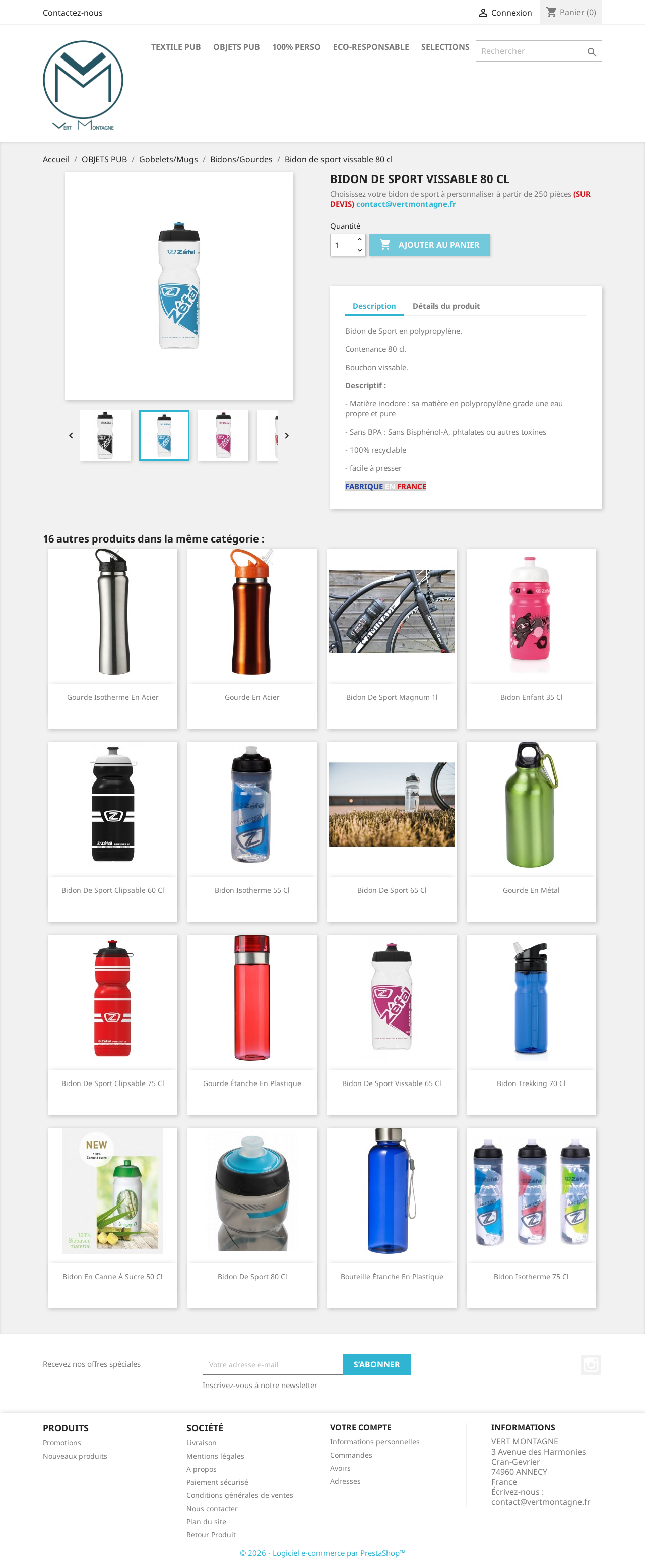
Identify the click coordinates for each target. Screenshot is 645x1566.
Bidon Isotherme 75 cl (531, 1276)
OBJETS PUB (236, 46)
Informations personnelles (375, 1442)
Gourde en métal (531, 890)
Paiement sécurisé (217, 1482)
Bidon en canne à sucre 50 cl (112, 1276)
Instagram (591, 1365)
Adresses (345, 1481)
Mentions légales (215, 1456)
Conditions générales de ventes (239, 1495)
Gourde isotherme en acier (113, 697)
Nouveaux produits (75, 1456)
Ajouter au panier (429, 245)
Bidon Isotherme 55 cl (252, 890)
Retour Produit (211, 1534)
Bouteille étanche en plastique (392, 1276)
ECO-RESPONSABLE (371, 46)
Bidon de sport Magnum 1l (392, 697)
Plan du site (206, 1521)
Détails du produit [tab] (446, 305)
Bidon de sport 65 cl (392, 890)
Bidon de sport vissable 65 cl (391, 1083)
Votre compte (361, 1427)
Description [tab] (374, 305)
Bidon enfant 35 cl (531, 697)
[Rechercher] (539, 51)
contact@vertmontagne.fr (406, 204)
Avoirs (340, 1468)
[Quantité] (342, 245)
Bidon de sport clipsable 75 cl (112, 1083)
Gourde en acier (252, 697)
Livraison (201, 1443)
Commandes (351, 1455)
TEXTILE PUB (176, 46)
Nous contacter (212, 1508)
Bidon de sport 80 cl (252, 1276)
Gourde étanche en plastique (252, 1083)
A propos (201, 1469)
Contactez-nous (73, 12)
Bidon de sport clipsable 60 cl (112, 890)
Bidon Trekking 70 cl (531, 1083)
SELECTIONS (445, 46)
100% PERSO (296, 46)
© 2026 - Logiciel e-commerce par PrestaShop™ (323, 1553)
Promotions (62, 1443)
